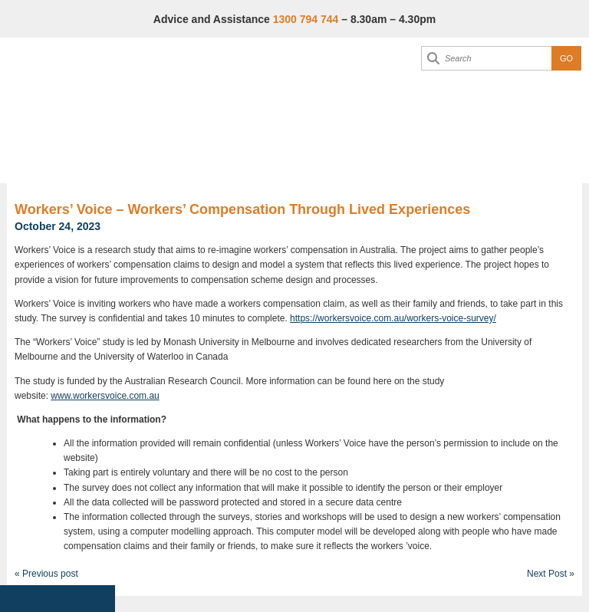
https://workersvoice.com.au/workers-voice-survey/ (393, 318)
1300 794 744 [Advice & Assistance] (306, 19)
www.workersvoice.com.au (105, 395)
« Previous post (46, 573)
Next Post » (550, 573)
